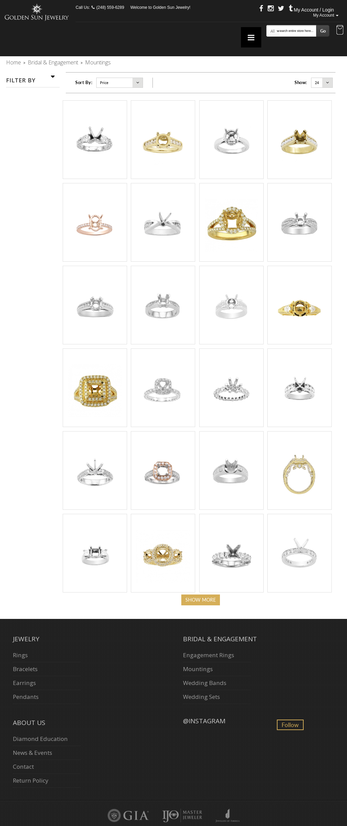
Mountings (198, 669)
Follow (290, 724)
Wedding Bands (204, 683)
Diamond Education (40, 739)
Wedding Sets (201, 697)
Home (13, 62)
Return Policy (30, 780)
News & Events (32, 753)
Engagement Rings (208, 655)
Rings (20, 655)
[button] (339, 30)
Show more (200, 600)
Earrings (24, 683)
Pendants (26, 697)
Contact (23, 766)
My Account (326, 15)
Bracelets (25, 669)
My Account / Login (314, 10)
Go (323, 31)
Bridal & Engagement (53, 62)
